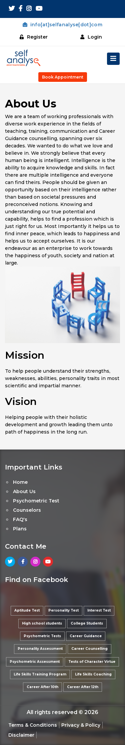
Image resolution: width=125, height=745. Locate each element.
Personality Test (63, 610)
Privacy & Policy (80, 725)
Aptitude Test (27, 610)
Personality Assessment (40, 649)
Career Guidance (86, 636)
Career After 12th (82, 687)
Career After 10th (42, 687)
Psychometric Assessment (35, 661)
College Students (87, 623)
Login (91, 37)
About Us (24, 491)
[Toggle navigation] (113, 59)
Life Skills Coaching (93, 674)
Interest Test (99, 610)
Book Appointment (62, 77)
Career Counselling (89, 649)
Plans (20, 529)
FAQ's (20, 519)
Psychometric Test (36, 501)
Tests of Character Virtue (91, 661)
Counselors (27, 510)
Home (20, 482)
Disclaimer (21, 735)
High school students (42, 623)
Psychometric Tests (42, 636)
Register (34, 37)
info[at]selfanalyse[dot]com (62, 25)
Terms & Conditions (32, 725)
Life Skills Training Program (40, 674)
